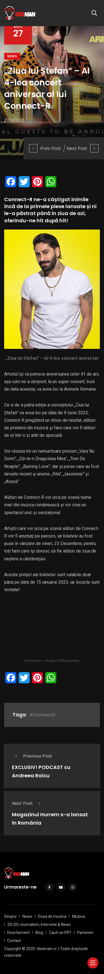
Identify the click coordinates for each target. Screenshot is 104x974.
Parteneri (85, 932)
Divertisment (18, 932)
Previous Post (32, 756)
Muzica (78, 916)
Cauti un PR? (60, 932)
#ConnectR (42, 715)
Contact (14, 940)
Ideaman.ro (47, 948)
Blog (39, 932)
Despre (10, 916)
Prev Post (45, 148)
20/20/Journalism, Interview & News (39, 924)
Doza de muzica (52, 916)
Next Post (82, 148)
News (12, 56)
